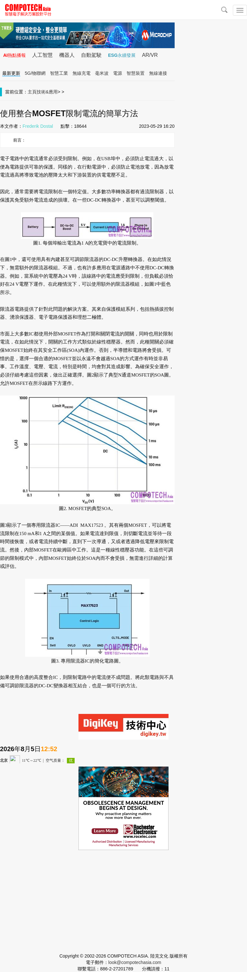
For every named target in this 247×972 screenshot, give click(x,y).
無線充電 (82, 73)
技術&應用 (47, 91)
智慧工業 (59, 73)
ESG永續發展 (122, 55)
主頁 (32, 91)
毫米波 (102, 73)
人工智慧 (42, 55)
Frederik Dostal (38, 126)
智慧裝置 (136, 73)
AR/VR (150, 55)
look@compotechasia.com (134, 962)
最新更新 (11, 73)
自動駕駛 (91, 55)
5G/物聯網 (35, 73)
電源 (117, 73)
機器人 (67, 55)
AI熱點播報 (14, 55)
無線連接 (158, 73)
